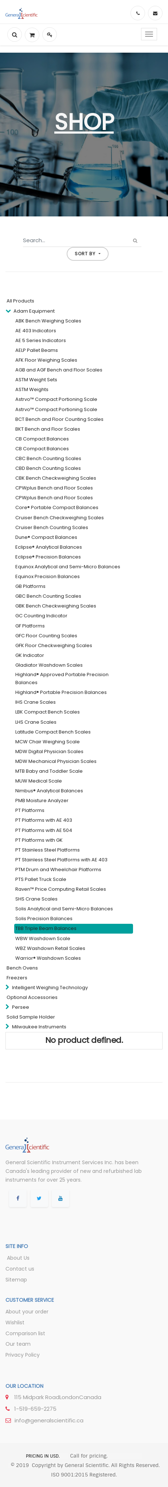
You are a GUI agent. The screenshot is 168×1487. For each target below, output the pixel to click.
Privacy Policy (22, 1354)
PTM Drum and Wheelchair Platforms (58, 869)
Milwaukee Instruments (39, 1026)
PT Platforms (29, 810)
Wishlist (14, 1322)
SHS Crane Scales (36, 898)
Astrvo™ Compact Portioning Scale (56, 399)
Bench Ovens (22, 967)
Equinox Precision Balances (47, 576)
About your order (26, 1311)
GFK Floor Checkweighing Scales (53, 645)
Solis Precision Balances (44, 918)
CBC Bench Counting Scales (48, 458)
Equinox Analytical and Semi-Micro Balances (67, 566)
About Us (17, 1257)
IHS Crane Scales (35, 702)
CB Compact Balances (42, 438)
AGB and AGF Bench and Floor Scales (58, 369)
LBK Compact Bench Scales (47, 711)
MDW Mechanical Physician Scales (56, 761)
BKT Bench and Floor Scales (47, 429)
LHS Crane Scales (35, 722)
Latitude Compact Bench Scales (53, 731)
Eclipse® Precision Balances (48, 556)
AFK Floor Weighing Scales (46, 360)
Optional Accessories (32, 997)
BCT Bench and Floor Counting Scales (59, 419)
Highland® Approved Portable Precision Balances (62, 678)
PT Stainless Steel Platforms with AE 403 (61, 859)
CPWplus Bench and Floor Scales (54, 487)
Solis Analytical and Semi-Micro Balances (64, 908)
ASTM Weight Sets (36, 379)
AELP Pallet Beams (36, 350)
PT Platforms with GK (39, 840)
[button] (87, 254)
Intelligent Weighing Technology (50, 987)
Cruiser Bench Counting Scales (51, 527)
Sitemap (16, 1279)
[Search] (135, 241)
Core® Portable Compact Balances (56, 507)
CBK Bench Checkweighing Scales (55, 478)
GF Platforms (30, 625)
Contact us (19, 1268)
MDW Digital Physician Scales (49, 751)
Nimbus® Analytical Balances (49, 790)
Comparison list (25, 1333)
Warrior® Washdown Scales (48, 958)
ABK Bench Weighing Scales (48, 320)
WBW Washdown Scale (42, 938)
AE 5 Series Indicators (40, 340)
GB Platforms (30, 586)
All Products (20, 300)
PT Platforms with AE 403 (43, 820)
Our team (18, 1344)
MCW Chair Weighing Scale (47, 741)
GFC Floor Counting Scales (46, 635)
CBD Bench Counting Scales (48, 468)
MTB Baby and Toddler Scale (49, 771)
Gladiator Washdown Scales (49, 665)
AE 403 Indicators (35, 330)
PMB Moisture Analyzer (42, 800)
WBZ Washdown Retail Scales (50, 948)
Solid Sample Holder (31, 1016)
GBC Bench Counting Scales (48, 596)
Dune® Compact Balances (46, 537)
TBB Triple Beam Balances (46, 928)
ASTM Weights (31, 389)
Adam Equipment (34, 311)
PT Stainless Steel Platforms (47, 849)
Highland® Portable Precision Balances (61, 692)
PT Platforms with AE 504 (43, 830)
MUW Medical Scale (38, 780)
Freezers (17, 977)
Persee (20, 1007)
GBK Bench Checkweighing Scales (55, 605)
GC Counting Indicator (41, 615)
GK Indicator (29, 655)
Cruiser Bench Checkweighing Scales (59, 517)
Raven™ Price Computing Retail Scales (60, 889)
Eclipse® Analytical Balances (48, 547)
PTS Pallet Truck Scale (40, 879)
